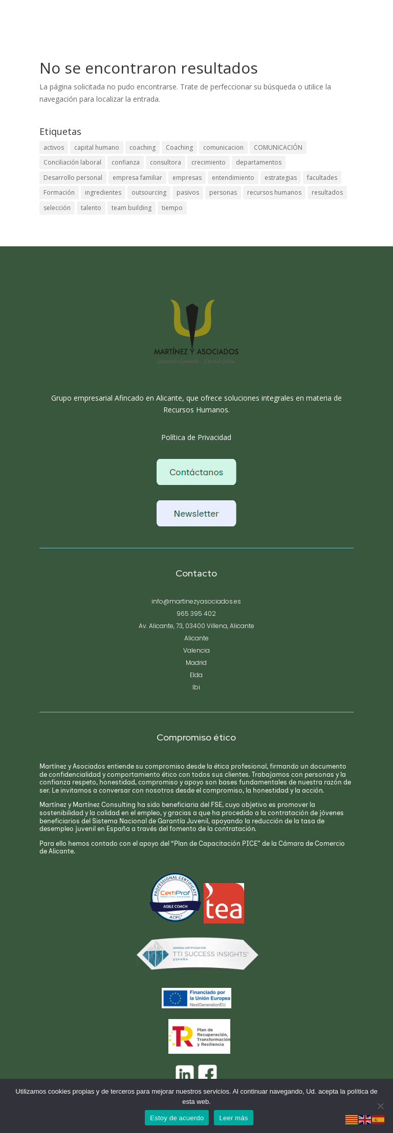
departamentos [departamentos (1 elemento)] (258, 163)
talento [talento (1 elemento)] (91, 213)
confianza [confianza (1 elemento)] (126, 163)
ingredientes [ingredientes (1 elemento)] (103, 196)
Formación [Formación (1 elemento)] (59, 196)
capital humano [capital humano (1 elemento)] (96, 148)
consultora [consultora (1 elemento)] (165, 163)
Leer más (233, 1118)
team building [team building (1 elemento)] (131, 213)
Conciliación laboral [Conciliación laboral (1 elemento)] (72, 163)
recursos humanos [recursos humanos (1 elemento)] (274, 196)
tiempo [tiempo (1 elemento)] (172, 213)
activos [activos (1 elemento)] (53, 148)
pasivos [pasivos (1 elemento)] (188, 196)
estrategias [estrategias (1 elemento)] (281, 180)
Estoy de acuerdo (177, 1118)
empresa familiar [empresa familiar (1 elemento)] (137, 180)
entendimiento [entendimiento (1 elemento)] (233, 180)
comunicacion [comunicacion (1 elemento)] (223, 148)
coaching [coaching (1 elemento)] (142, 148)
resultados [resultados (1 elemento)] (327, 196)
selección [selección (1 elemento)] (57, 213)
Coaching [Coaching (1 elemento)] (179, 148)
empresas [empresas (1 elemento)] (187, 180)
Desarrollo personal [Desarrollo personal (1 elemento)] (72, 180)
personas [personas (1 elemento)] (223, 196)
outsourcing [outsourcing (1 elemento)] (149, 196)
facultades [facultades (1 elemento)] (322, 180)
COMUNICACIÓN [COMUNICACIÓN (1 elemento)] (278, 148)
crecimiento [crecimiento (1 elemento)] (208, 163)
